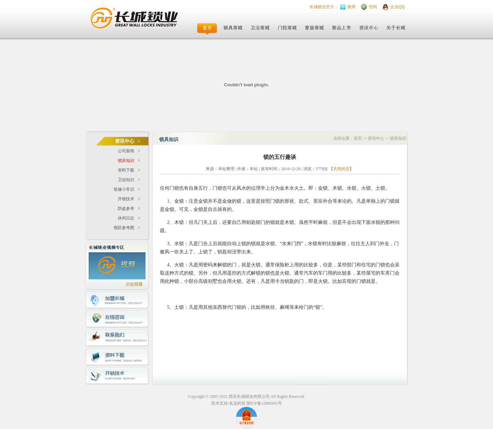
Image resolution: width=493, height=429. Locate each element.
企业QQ (397, 6)
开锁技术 (126, 199)
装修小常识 (124, 189)
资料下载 (126, 170)
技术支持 (219, 403)
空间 (373, 6)
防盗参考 (126, 208)
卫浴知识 (126, 179)
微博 (351, 6)
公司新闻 (126, 151)
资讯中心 (376, 138)
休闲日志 (126, 218)
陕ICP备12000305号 (264, 403)
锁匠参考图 (124, 227)
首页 (358, 138)
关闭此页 (341, 168)
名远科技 (237, 403)
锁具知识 (126, 160)
